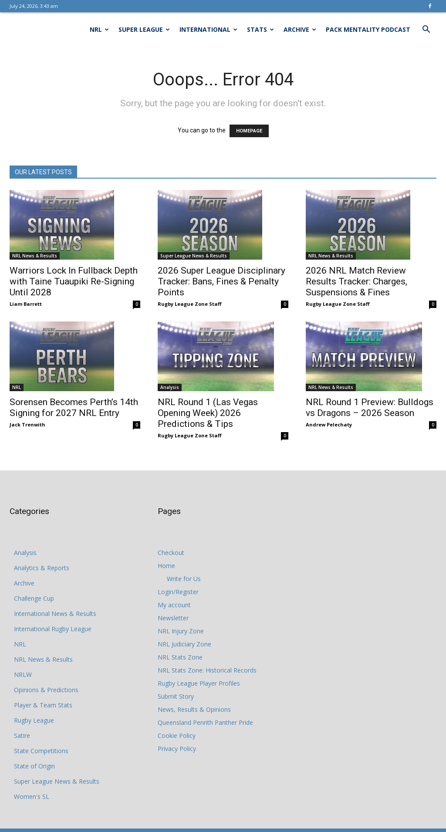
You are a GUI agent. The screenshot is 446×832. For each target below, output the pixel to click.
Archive (300, 29)
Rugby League (34, 720)
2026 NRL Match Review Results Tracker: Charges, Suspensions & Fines (356, 281)
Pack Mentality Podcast (368, 29)
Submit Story (176, 696)
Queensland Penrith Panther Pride (205, 722)
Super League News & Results (193, 256)
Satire (22, 735)
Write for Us (184, 579)
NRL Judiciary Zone (184, 644)
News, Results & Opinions (194, 709)
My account (174, 605)
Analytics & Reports (41, 568)
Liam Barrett (26, 304)
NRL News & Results (34, 256)
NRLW (23, 674)
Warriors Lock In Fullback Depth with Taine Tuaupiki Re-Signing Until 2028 (74, 281)
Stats (260, 29)
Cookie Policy (177, 735)
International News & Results (55, 613)
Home (166, 565)
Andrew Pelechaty (329, 424)
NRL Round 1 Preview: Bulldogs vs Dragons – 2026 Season (369, 407)
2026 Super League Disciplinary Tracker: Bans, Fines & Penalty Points (221, 281)
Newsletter (173, 618)
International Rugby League (52, 629)
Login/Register (178, 592)
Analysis (169, 387)
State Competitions (41, 751)
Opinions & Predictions (46, 690)
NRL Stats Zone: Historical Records (207, 670)
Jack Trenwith (27, 424)
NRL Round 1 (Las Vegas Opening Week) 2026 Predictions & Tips (208, 413)
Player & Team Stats (43, 705)
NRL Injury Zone (181, 631)
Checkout (171, 552)
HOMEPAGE (249, 131)
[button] (426, 30)
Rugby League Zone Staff (190, 304)
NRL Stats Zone (180, 657)
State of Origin (34, 766)
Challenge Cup (34, 598)
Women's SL (31, 796)
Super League (144, 29)
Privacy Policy (177, 748)
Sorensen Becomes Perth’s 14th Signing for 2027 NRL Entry (74, 407)
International (208, 29)
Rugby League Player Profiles (199, 683)
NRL (99, 29)
